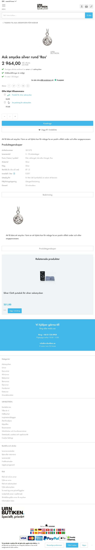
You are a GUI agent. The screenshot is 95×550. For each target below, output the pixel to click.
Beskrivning (47, 194)
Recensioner (6, 427)
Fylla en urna (6, 480)
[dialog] (47, 545)
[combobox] (43, 15)
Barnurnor (5, 381)
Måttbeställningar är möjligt (14, 73)
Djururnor (5, 384)
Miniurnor (5, 374)
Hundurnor (6, 388)
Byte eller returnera (9, 454)
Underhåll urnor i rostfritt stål (12, 493)
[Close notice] (92, 545)
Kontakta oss (6, 407)
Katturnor (5, 391)
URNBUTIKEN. (7, 401)
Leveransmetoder (8, 451)
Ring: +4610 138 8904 (47, 334)
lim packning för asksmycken (21, 102)
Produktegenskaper (47, 248)
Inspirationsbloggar (9, 417)
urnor (28, 69)
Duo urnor (5, 371)
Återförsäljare (7, 420)
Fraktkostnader (7, 461)
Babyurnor (5, 378)
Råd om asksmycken (9, 483)
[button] (9, 1)
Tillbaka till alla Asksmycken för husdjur (21, 22)
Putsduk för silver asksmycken (22, 95)
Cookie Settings (7, 438)
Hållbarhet (5, 414)
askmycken (37, 69)
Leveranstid (6, 458)
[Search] (89, 15)
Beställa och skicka (9, 445)
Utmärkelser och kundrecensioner (14, 431)
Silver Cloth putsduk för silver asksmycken (23, 292)
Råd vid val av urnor (9, 476)
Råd (3, 471)
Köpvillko (5, 424)
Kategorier (6, 359)
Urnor (4, 367)
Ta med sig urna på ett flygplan (13, 490)
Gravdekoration (7, 395)
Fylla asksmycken (8, 487)
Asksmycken (6, 364)
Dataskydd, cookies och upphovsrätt (15, 434)
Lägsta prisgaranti (8, 464)
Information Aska (8, 500)
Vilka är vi (5, 410)
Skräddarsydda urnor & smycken (14, 497)
